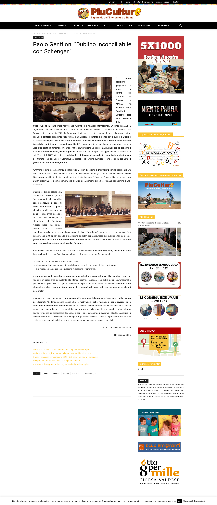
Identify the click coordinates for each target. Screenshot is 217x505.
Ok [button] (179, 501)
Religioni (92, 25)
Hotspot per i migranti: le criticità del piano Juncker (56, 360)
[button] (180, 26)
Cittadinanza (43, 25)
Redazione (125, 2)
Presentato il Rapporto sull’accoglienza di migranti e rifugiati (61, 364)
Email (141, 369)
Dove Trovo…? (145, 25)
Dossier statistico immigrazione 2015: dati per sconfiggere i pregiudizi (65, 357)
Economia (76, 25)
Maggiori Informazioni (194, 501)
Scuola (118, 25)
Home (35, 33)
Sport (130, 25)
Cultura (61, 25)
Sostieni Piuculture (163, 2)
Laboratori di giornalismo (143, 2)
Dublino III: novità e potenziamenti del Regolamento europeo (61, 349)
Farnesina (45, 373)
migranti (66, 373)
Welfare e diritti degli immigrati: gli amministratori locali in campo (63, 353)
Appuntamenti (163, 25)
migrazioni (76, 373)
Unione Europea (90, 373)
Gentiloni (56, 373)
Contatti (176, 2)
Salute (106, 25)
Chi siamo (114, 2)
